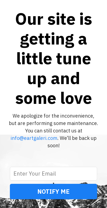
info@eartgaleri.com (34, 138)
